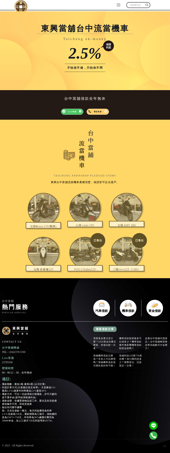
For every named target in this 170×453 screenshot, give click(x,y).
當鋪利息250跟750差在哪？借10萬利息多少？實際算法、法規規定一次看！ (130, 360)
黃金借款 (154, 308)
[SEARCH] (138, 5)
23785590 (7, 362)
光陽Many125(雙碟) (43, 226)
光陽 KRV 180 (127, 225)
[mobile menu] (118, 5)
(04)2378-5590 (17, 352)
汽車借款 (101, 308)
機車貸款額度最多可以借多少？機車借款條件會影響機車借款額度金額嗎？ (130, 343)
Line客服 (72, 112)
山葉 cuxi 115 (85, 225)
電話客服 (98, 112)
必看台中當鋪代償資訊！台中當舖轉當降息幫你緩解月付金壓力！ (156, 343)
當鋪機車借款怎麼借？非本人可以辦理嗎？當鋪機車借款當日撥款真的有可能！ (104, 360)
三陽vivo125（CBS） (127, 269)
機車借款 (128, 308)
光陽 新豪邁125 (43, 269)
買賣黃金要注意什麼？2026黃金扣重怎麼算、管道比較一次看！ (104, 343)
